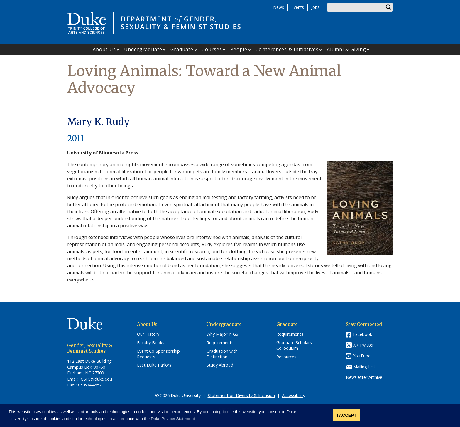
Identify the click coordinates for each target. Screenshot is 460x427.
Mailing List (364, 366)
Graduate (182, 49)
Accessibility (293, 395)
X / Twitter (363, 345)
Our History (148, 334)
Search (388, 7)
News (278, 7)
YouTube (362, 356)
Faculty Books (150, 342)
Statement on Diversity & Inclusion (241, 395)
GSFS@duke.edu (96, 379)
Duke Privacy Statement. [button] (173, 418)
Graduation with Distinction (222, 354)
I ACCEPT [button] (346, 415)
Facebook (362, 334)
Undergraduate (143, 49)
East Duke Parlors (154, 365)
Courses (212, 49)
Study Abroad (220, 365)
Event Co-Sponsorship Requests (158, 354)
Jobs (315, 7)
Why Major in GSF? (225, 334)
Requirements (220, 342)
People (239, 49)
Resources (286, 356)
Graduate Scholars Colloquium (294, 345)
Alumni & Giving (346, 49)
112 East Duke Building (89, 361)
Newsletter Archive (364, 377)
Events (297, 7)
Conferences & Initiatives (287, 49)
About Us (104, 49)
